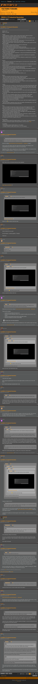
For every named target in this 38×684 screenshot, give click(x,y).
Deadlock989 (5, 22)
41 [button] (26, 21)
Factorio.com (3, 1)
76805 (30, 121)
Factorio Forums (9, 8)
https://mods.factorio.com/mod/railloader (25, 509)
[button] (21, 21)
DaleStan (2, 590)
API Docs (23, 1)
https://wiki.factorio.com (10, 152)
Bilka (1, 295)
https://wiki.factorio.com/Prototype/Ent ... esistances (18, 143)
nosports (2, 371)
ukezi (1, 544)
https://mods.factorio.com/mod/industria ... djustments (25, 309)
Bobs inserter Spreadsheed (5, 571)
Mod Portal (18, 1)
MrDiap (6, 264)
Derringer (2, 603)
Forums (9, 1)
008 (1, 238)
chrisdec (2, 155)
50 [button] (35, 21)
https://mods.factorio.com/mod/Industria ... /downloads (12, 597)
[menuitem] (8, 12)
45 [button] (33, 21)
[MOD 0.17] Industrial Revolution (12, 17)
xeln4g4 (2, 327)
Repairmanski (3, 455)
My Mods (11, 571)
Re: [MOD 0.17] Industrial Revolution (9, 27)
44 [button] (31, 21)
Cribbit (6, 427)
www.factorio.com (4, 10)
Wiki (13, 1)
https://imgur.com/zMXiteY (7, 185)
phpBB (16, 680)
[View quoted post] (11, 196)
